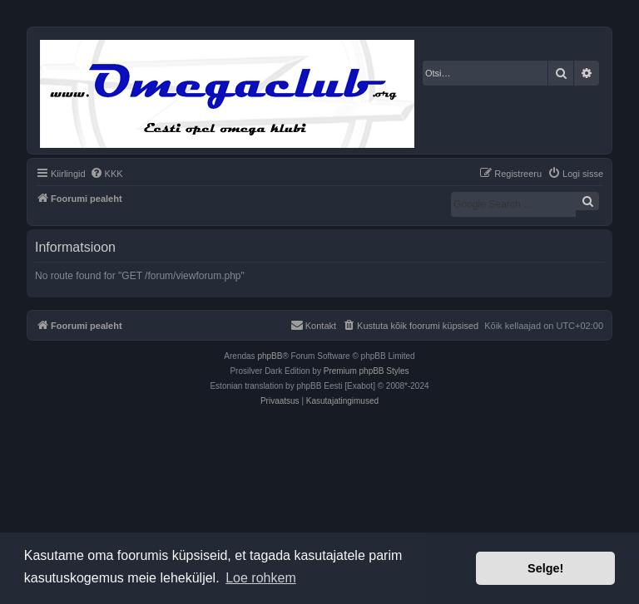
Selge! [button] (545, 568)
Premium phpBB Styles (366, 371)
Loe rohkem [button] (260, 578)
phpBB (269, 356)
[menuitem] (106, 174)
